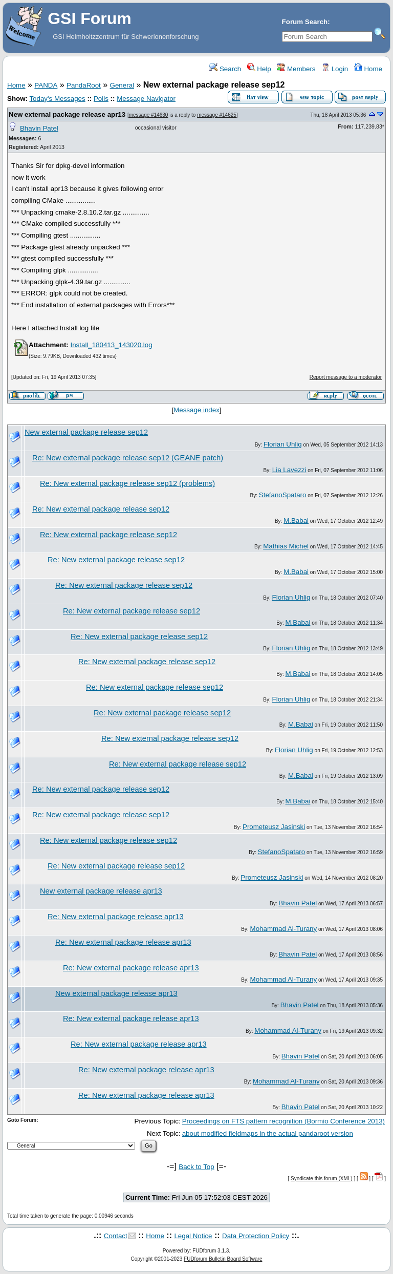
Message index (196, 410)
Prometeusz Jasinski (274, 827)
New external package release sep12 (86, 432)
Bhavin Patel (39, 128)
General (122, 85)
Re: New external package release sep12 (100, 509)
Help (259, 69)
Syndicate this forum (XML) (322, 1178)
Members (296, 69)
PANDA (45, 85)
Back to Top (196, 1167)
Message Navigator (146, 98)
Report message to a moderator (346, 377)
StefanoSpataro (283, 495)
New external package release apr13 (67, 114)
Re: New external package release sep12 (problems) (127, 483)
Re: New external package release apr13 (116, 916)
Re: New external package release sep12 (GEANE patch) (127, 458)
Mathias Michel (286, 546)
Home (368, 69)
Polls (101, 98)
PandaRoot (84, 85)
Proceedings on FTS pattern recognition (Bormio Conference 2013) (283, 1121)
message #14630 (148, 115)
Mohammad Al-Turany (283, 928)
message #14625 (216, 115)
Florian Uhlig (283, 444)
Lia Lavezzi (289, 470)
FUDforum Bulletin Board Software (223, 1259)
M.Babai (296, 520)
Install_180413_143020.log (111, 345)
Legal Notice (193, 1236)
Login (334, 69)
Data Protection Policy (255, 1236)
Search (225, 69)
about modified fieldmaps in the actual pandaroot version (267, 1133)
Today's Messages (57, 98)
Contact (115, 1236)
